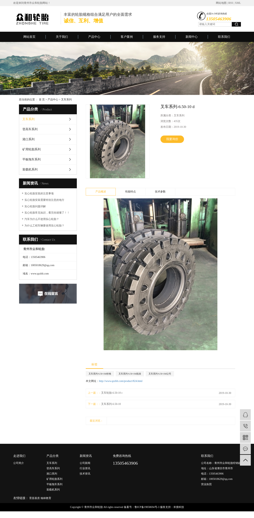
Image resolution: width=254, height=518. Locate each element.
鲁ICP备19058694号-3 (146, 507)
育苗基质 (34, 498)
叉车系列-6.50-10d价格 (100, 373)
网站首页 (29, 36)
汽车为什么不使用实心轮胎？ (41, 219)
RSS (230, 3)
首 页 (42, 99)
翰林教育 (46, 498)
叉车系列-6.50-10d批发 (130, 373)
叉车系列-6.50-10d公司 (160, 373)
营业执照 (206, 484)
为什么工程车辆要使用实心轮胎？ (44, 225)
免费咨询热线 (122, 455)
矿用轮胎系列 (31, 149)
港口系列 (28, 139)
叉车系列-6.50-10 (111, 404)
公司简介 (18, 463)
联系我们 (224, 36)
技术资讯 (85, 473)
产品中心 (94, 36)
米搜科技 (178, 507)
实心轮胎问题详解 (35, 206)
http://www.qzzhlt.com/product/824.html (120, 381)
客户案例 (127, 36)
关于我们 (62, 36)
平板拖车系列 (31, 159)
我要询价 (172, 139)
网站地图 (221, 3)
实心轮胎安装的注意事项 (39, 193)
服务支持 (159, 36)
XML (238, 3)
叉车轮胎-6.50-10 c (112, 392)
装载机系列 (30, 169)
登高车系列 (30, 129)
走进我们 (19, 455)
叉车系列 (66, 99)
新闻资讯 (86, 455)
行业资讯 (85, 468)
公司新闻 (85, 463)
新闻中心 (192, 36)
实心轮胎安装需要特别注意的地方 (44, 200)
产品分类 (52, 455)
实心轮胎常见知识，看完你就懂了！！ (47, 212)
